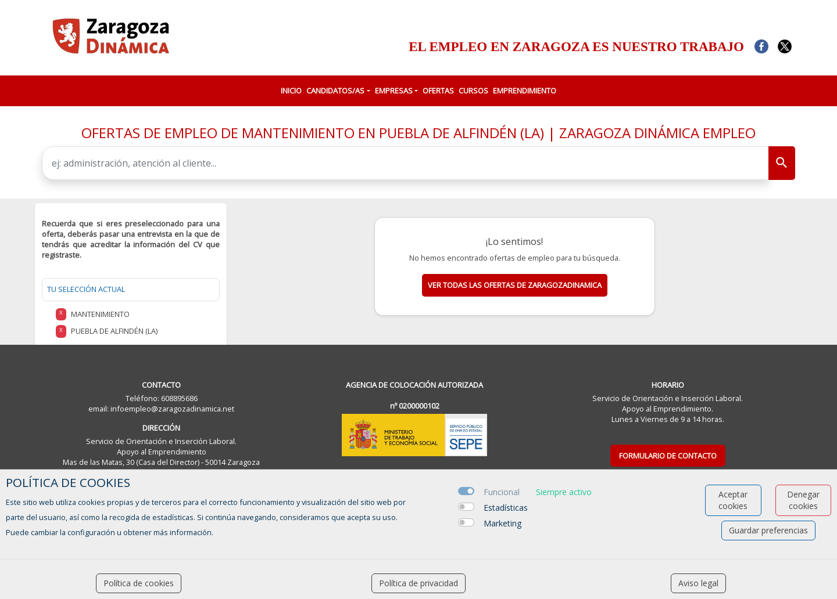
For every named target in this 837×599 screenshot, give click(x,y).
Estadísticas (506, 507)
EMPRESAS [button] (394, 90)
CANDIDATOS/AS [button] (335, 90)
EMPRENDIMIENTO (524, 90)
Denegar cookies (803, 500)
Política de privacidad (418, 583)
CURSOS (473, 90)
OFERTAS (438, 90)
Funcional (502, 491)
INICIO (291, 90)
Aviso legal (698, 583)
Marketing (502, 523)
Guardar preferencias (768, 530)
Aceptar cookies (732, 500)
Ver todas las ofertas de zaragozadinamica (515, 285)
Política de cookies (138, 583)
